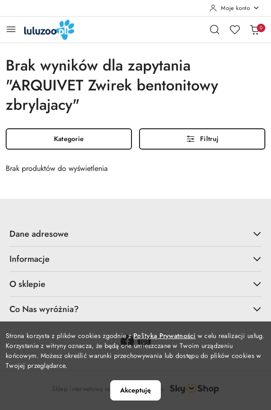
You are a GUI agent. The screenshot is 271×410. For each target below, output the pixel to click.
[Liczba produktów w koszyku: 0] (254, 29)
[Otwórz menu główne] (11, 29)
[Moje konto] (235, 8)
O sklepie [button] (135, 284)
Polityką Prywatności (164, 335)
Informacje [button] (135, 259)
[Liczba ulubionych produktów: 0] (234, 29)
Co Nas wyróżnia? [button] (135, 309)
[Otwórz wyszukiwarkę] (215, 29)
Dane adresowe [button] (135, 234)
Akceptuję (135, 390)
